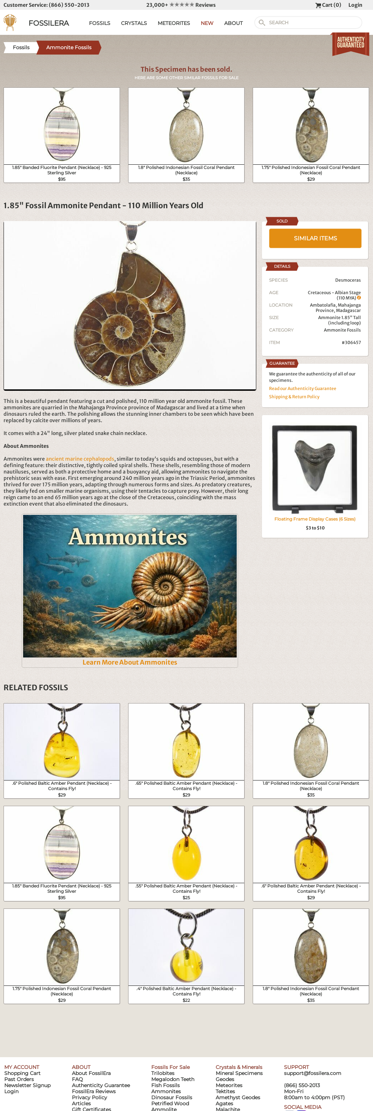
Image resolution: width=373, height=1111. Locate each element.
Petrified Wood (170, 1103)
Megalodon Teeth (172, 1079)
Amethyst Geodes (238, 1097)
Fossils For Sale (170, 1067)
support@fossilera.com (312, 1073)
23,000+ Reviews (181, 5)
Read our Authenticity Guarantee (302, 388)
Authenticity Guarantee (101, 1085)
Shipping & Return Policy (294, 396)
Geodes (225, 1079)
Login (355, 5)
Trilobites (162, 1073)
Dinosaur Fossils (171, 1097)
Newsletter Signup (27, 1085)
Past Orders (19, 1079)
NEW (207, 23)
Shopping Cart (22, 1073)
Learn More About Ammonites (130, 662)
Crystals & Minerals (239, 1067)
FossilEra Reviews (94, 1091)
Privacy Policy (89, 1097)
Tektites (225, 1091)
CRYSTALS (134, 23)
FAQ (77, 1079)
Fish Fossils (165, 1085)
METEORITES (174, 23)
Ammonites (166, 1091)
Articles (81, 1103)
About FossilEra (91, 1073)
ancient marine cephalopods (80, 459)
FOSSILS (99, 23)
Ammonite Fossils (342, 330)
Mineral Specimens (239, 1073)
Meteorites (229, 1085)
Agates (224, 1103)
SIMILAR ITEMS (315, 238)
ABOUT (233, 23)
